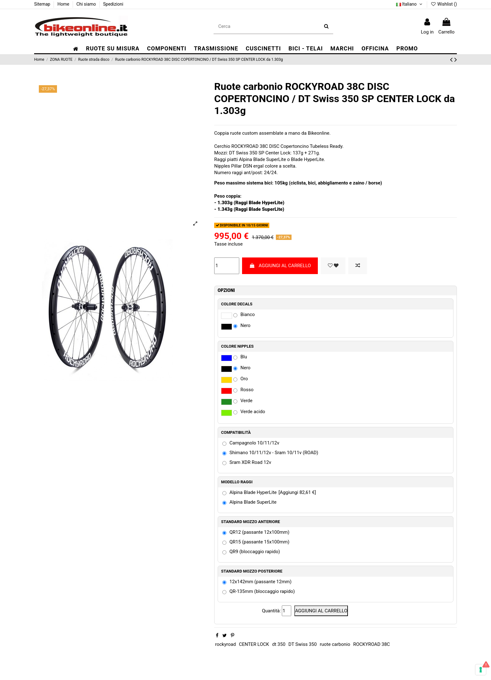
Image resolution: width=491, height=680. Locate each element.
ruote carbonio (335, 644)
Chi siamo (86, 4)
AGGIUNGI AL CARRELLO (280, 265)
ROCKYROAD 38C (371, 644)
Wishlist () (444, 4)
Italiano (409, 4)
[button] (166, 48)
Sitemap (42, 4)
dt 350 (278, 644)
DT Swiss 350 (302, 644)
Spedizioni (113, 4)
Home (63, 4)
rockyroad (225, 644)
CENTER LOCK (254, 644)
